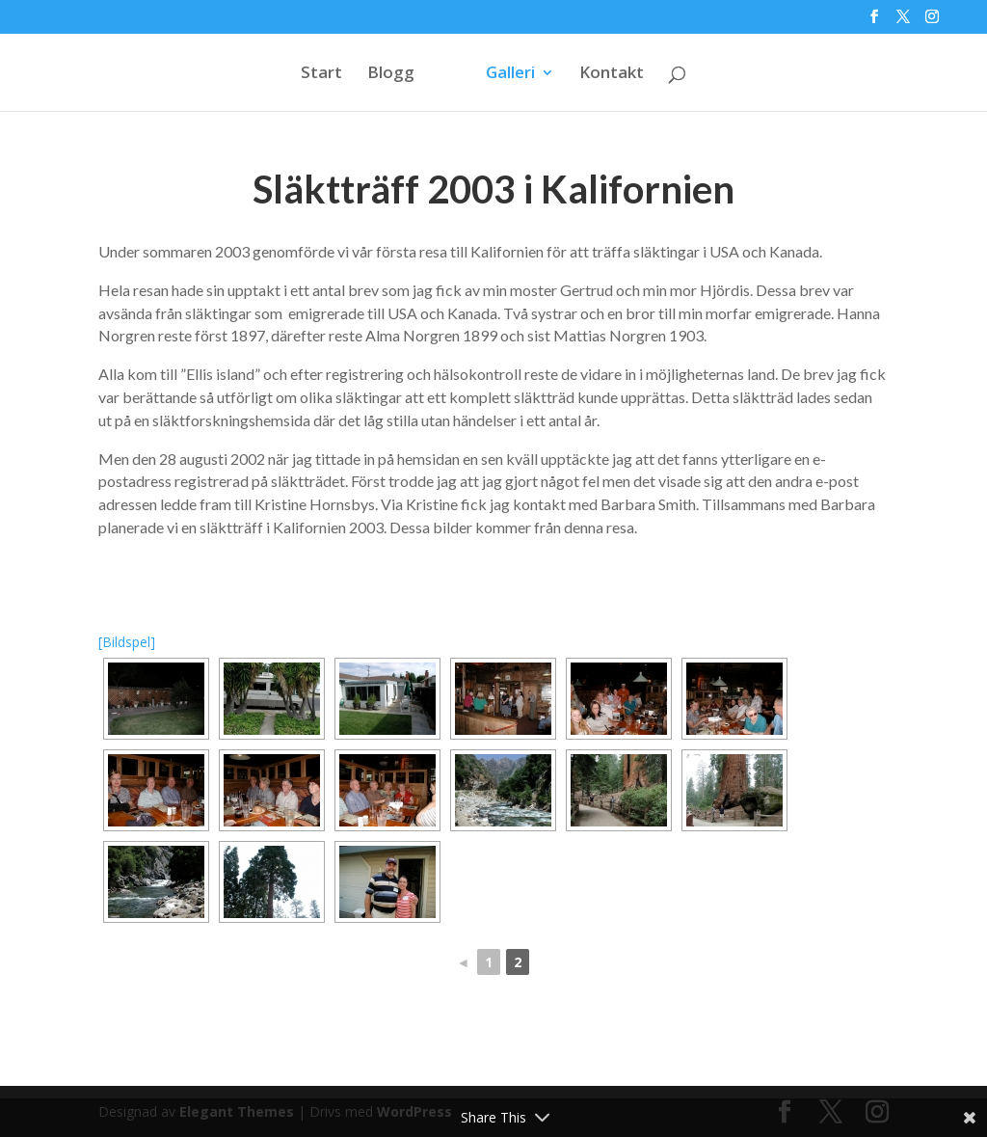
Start (321, 74)
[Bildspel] (126, 642)
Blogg (390, 74)
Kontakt (611, 74)
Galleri (510, 74)
